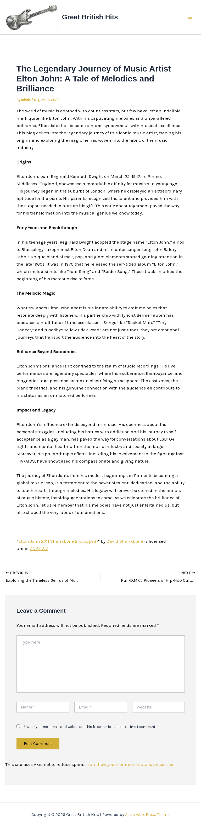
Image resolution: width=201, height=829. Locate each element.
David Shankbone (125, 541)
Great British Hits (90, 17)
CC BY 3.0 (39, 548)
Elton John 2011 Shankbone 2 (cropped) (58, 541)
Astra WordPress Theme (147, 814)
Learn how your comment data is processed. (130, 764)
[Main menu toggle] (190, 17)
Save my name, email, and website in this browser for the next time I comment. (90, 727)
